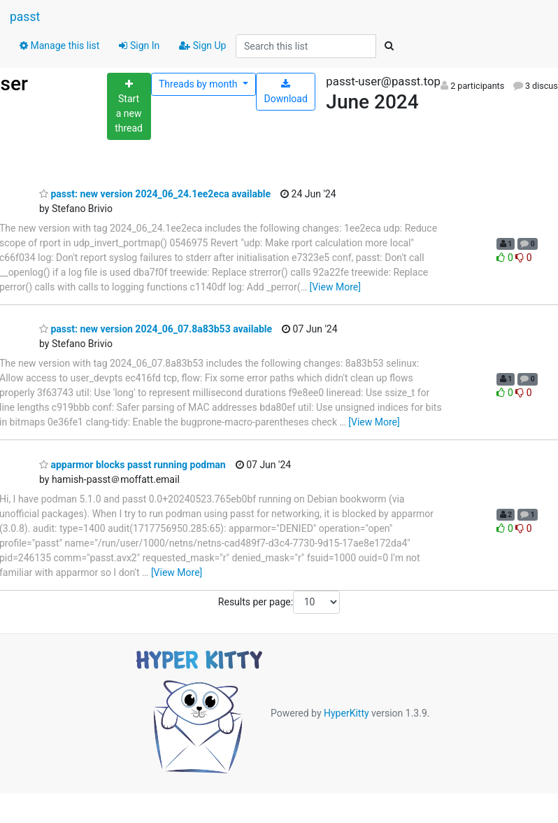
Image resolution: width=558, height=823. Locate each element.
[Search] (388, 46)
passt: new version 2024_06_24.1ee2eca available (155, 193)
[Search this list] (306, 46)
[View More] (334, 287)
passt (25, 17)
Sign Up (202, 45)
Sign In (139, 45)
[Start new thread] (129, 107)
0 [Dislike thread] (523, 257)
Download (286, 91)
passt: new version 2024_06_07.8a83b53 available (155, 329)
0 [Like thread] (505, 257)
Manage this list (59, 45)
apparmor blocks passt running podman (132, 464)
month (199, 84)
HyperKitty (346, 713)
